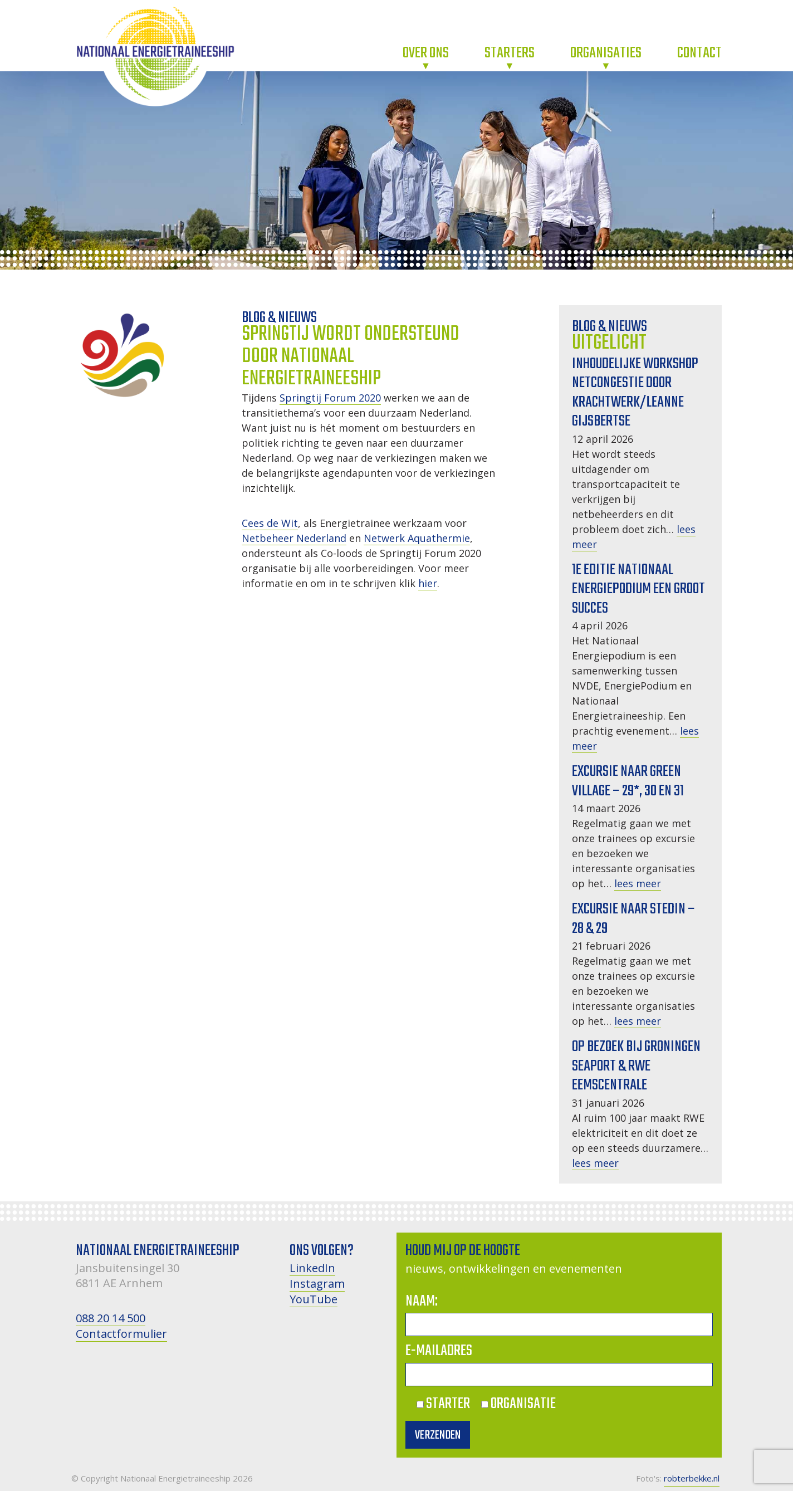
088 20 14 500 (110, 1318)
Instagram (317, 1283)
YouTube (313, 1299)
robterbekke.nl (691, 1478)
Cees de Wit (270, 523)
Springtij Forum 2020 (330, 397)
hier (427, 583)
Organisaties (606, 53)
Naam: (421, 1301)
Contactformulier (121, 1333)
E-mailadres (438, 1350)
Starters (509, 53)
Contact (699, 53)
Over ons (426, 53)
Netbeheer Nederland (294, 538)
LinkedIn (312, 1267)
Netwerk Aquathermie (417, 538)
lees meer (637, 883)
